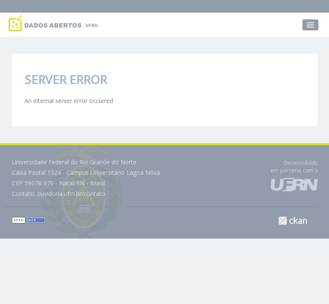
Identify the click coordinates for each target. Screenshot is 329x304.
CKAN (292, 220)
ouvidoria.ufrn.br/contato (71, 194)
